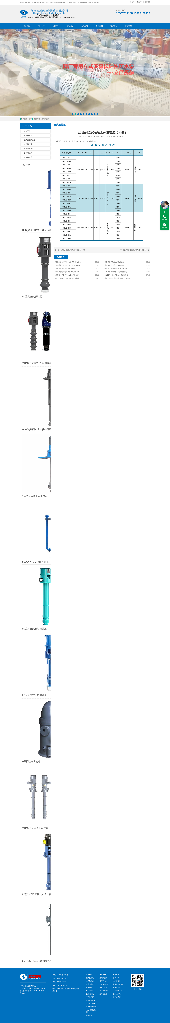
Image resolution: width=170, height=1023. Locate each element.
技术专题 (113, 26)
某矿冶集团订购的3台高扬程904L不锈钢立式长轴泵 (68, 262)
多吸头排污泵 (104, 782)
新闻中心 (56, 26)
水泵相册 (103, 773)
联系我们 (128, 26)
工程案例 (85, 26)
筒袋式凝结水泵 (91, 802)
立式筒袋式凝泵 (29, 140)
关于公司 (41, 26)
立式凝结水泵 (104, 789)
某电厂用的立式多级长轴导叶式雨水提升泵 (118, 278)
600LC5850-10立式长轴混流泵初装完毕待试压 (68, 278)
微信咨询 (164, 227)
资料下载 (27, 131)
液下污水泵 (103, 779)
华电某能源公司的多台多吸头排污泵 (67, 272)
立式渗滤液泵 (29, 148)
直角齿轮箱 (28, 157)
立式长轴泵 (45, 119)
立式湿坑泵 (90, 782)
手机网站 (132, 2)
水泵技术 (116, 773)
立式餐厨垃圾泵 (91, 805)
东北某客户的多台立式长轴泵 (65, 268)
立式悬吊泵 (90, 779)
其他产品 (89, 813)
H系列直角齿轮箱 (91, 809)
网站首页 (27, 26)
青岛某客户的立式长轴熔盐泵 (114, 262)
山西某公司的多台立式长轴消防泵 (116, 272)
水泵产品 (89, 773)
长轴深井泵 (90, 789)
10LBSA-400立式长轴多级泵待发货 (116, 275)
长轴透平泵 (90, 792)
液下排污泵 (28, 144)
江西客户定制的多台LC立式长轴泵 (67, 275)
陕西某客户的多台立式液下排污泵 (116, 268)
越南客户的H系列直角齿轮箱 (114, 265)
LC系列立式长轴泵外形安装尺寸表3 (73, 250)
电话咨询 (164, 219)
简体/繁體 (147, 2)
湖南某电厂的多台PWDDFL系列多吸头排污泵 (68, 265)
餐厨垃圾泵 (28, 153)
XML (23, 791)
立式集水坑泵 (90, 798)
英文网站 (139, 2)
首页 (30, 119)
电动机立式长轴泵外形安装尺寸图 (137, 250)
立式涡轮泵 (90, 786)
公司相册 (99, 26)
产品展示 (70, 26)
